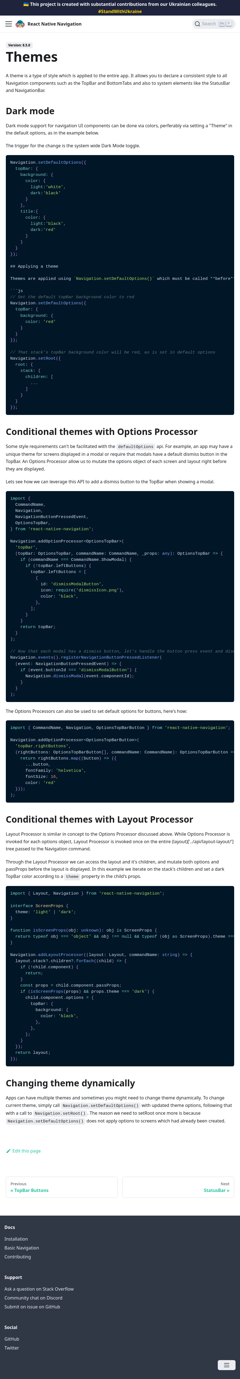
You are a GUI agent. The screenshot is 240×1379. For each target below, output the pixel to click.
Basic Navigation (21, 1248)
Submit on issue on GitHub (32, 1307)
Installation (16, 1239)
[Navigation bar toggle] (8, 24)
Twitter (11, 1348)
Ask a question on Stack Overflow (39, 1289)
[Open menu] (227, 1365)
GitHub (11, 1339)
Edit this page (23, 1151)
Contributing (17, 1257)
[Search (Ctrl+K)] (214, 24)
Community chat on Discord (33, 1298)
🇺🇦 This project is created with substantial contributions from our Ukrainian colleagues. (120, 7)
